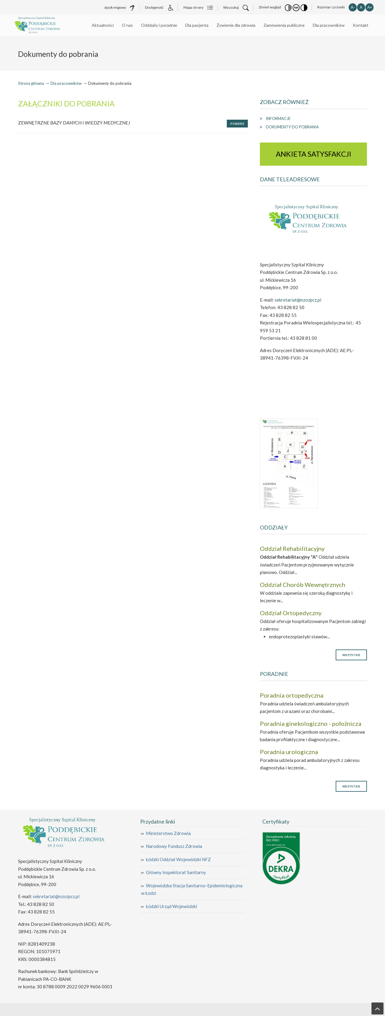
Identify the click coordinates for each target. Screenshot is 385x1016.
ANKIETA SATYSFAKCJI (313, 153)
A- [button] (353, 7)
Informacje (278, 118)
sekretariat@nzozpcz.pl (298, 299)
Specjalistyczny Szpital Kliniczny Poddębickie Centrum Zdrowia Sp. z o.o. (48, 25)
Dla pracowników (66, 83)
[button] (288, 7)
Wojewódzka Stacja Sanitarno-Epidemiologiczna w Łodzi (191, 889)
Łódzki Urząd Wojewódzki (171, 906)
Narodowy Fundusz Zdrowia (174, 846)
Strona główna (31, 83)
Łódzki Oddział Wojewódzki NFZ (178, 859)
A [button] (361, 7)
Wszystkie (351, 655)
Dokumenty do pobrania (292, 126)
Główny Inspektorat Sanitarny (176, 872)
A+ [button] (369, 7)
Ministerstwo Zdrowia (168, 833)
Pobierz (237, 123)
